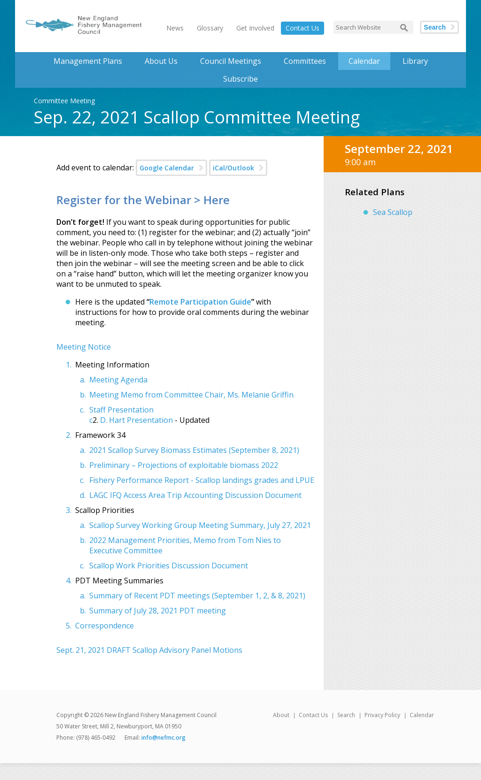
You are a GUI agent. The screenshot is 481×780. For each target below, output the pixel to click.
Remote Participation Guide (200, 302)
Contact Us (302, 27)
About (281, 715)
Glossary (210, 27)
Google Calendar (167, 167)
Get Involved (255, 27)
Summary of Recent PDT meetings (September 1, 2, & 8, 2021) (197, 595)
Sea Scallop (392, 212)
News (175, 27)
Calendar (364, 61)
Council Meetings (230, 61)
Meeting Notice (83, 347)
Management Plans (88, 61)
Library (415, 61)
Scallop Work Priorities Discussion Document (168, 565)
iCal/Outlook (233, 167)
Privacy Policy (382, 715)
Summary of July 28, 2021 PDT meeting (157, 610)
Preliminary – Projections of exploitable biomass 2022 (183, 465)
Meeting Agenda (118, 380)
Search (435, 27)
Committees (305, 61)
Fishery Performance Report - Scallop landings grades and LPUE (201, 480)
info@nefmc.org (163, 738)
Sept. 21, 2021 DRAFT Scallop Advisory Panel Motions (149, 650)
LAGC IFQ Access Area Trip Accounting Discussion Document (195, 495)
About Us (161, 61)
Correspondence (104, 625)
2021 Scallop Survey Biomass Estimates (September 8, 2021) (194, 450)
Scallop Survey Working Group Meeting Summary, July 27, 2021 (200, 525)
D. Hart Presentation (136, 420)
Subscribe (240, 79)
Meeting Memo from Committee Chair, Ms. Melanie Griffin (191, 395)
